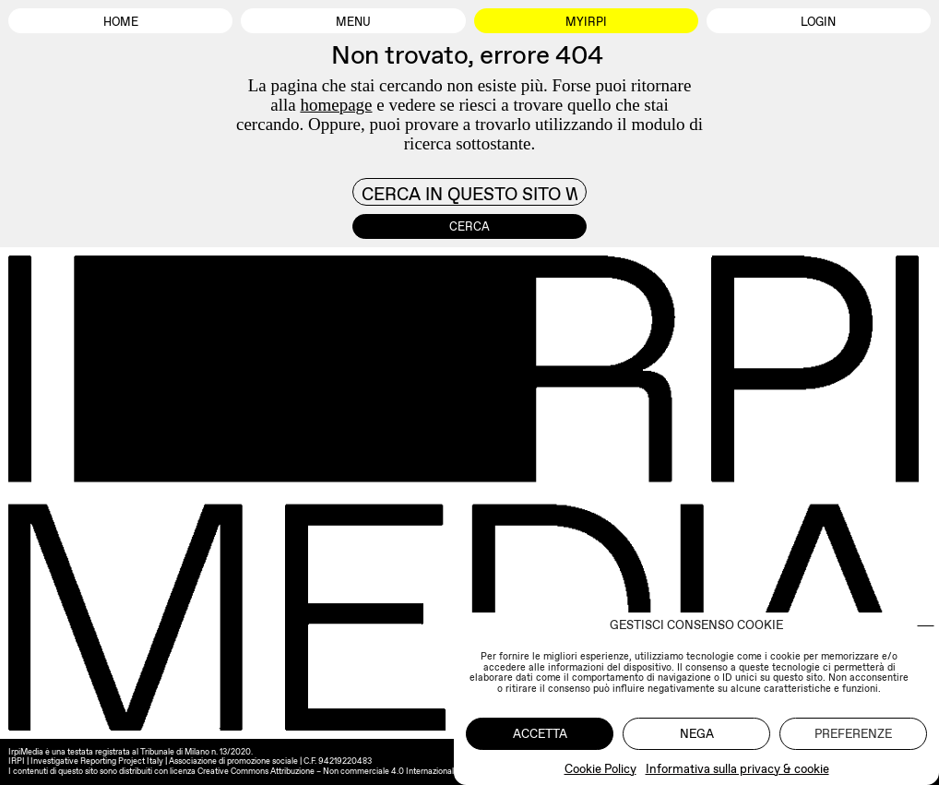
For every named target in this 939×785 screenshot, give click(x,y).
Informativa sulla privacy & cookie (737, 769)
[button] (925, 625)
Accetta (540, 734)
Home (120, 22)
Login (818, 22)
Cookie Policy (600, 769)
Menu (353, 22)
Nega (697, 734)
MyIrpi (586, 22)
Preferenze (853, 734)
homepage (336, 104)
